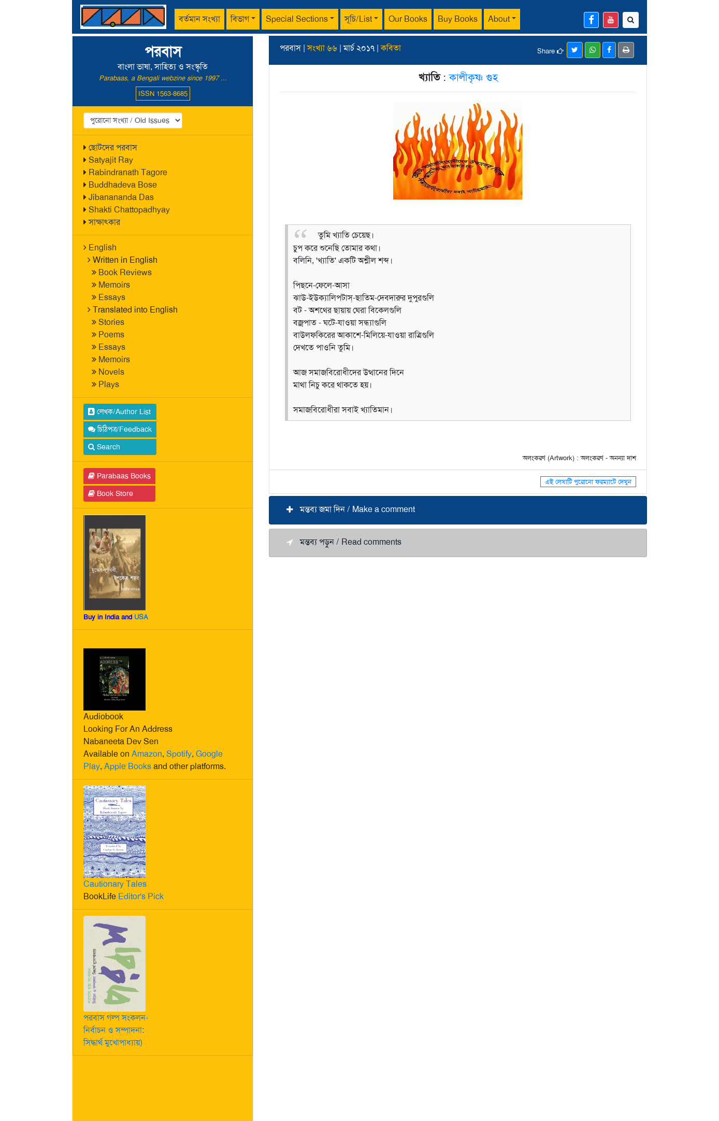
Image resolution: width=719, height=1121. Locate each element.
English (103, 247)
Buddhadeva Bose (123, 184)
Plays (108, 384)
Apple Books (127, 766)
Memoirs (114, 284)
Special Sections (297, 18)
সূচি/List (358, 18)
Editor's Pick (141, 896)
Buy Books (458, 18)
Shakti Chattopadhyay (129, 209)
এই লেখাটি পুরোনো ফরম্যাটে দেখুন (588, 481)
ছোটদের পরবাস (113, 147)
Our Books (408, 18)
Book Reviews (125, 272)
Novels (111, 371)
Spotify (179, 753)
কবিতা (391, 47)
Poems (111, 334)
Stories (111, 322)
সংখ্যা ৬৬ (322, 47)
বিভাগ (240, 18)
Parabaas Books (119, 475)
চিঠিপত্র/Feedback (120, 429)
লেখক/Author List (119, 411)
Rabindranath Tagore (128, 172)
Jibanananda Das (121, 197)
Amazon (147, 753)
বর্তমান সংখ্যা (199, 18)
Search (104, 446)
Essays (111, 297)
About (499, 18)
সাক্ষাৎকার (104, 222)
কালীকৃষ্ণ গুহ (473, 77)
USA (141, 617)
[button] (458, 510)
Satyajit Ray (111, 159)
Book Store (110, 493)
